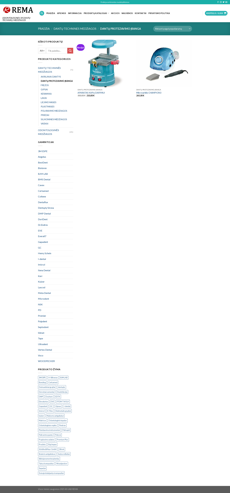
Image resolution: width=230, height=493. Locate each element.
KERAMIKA (46, 94)
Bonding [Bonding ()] (42, 382)
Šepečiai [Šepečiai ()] (42, 468)
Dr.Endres (43, 224)
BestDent (43, 162)
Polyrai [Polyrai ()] (58, 435)
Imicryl (41, 264)
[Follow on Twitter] (223, 2)
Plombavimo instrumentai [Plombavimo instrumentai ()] (49, 430)
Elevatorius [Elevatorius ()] (43, 401)
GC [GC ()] (51, 406)
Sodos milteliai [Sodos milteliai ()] (64, 454)
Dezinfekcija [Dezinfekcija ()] (62, 392)
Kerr (40, 276)
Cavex (41, 185)
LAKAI (44, 98)
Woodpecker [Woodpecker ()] (61, 463)
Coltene (42, 196)
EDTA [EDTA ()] (57, 396)
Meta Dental (44, 293)
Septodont (43, 327)
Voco (40, 355)
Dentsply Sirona (46, 207)
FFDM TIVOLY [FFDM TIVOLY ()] (63, 401)
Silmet (41, 332)
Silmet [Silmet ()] (61, 449)
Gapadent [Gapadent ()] (43, 406)
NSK (40, 304)
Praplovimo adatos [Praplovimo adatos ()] (46, 439)
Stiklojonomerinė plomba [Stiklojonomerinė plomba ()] (49, 459)
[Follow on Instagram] (221, 2)
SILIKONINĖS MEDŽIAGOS (54, 119)
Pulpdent (42, 321)
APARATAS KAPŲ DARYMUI (91, 92)
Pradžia (44, 28)
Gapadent (43, 241)
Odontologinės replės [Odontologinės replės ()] (48, 425)
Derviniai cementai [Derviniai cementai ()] (46, 392)
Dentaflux (43, 202)
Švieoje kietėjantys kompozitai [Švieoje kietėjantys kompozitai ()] (51, 473)
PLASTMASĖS (47, 106)
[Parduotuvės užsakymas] (172, 29)
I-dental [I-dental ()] (67, 406)
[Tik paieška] (41, 13)
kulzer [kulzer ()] (41, 416)
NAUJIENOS (127, 13)
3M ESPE (42, 151)
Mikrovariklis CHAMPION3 (148, 92)
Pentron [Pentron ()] (62, 425)
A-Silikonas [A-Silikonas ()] (53, 377)
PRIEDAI (45, 115)
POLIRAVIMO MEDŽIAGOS (54, 111)
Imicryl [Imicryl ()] (42, 411)
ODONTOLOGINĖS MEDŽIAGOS (48, 132)
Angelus (42, 156)
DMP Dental (44, 213)
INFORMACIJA (75, 13)
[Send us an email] (226, 2)
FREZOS (45, 85)
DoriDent (43, 219)
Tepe (40, 338)
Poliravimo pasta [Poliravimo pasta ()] (46, 435)
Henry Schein (44, 253)
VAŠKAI (44, 123)
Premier (42, 315)
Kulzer (41, 281)
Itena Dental (44, 270)
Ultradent (43, 344)
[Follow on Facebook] (218, 2)
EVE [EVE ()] (52, 401)
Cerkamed (43, 190)
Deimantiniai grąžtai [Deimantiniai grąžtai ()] (47, 387)
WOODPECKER (46, 361)
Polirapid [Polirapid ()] (66, 430)
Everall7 (42, 236)
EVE (40, 230)
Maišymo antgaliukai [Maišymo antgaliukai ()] (55, 416)
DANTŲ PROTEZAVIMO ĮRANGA (57, 81)
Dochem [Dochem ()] (49, 396)
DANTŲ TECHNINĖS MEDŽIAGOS (75, 28)
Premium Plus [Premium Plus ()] (62, 439)
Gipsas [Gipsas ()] (58, 406)
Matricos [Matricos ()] (42, 420)
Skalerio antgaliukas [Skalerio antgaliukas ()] (47, 454)
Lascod (41, 287)
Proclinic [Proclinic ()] (42, 444)
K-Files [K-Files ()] (50, 411)
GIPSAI (44, 89)
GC (39, 247)
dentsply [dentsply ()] (61, 387)
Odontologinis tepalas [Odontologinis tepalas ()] (58, 420)
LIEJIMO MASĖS (48, 102)
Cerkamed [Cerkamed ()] (52, 382)
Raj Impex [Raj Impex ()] (52, 444)
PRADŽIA (50, 13)
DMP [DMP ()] (41, 396)
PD (39, 310)
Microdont (43, 298)
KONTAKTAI (140, 13)
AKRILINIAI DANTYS (51, 76)
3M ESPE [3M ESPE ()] (42, 377)
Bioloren (42, 168)
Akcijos (115, 13)
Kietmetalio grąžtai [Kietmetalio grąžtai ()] (63, 411)
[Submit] (70, 51)
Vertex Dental (45, 349)
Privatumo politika (159, 13)
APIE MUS (61, 13)
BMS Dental (44, 179)
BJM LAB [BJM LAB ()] (63, 377)
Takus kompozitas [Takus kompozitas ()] (46, 463)
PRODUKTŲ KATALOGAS (96, 13)
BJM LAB (43, 173)
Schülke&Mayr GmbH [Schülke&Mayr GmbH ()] (48, 449)
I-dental (42, 259)
